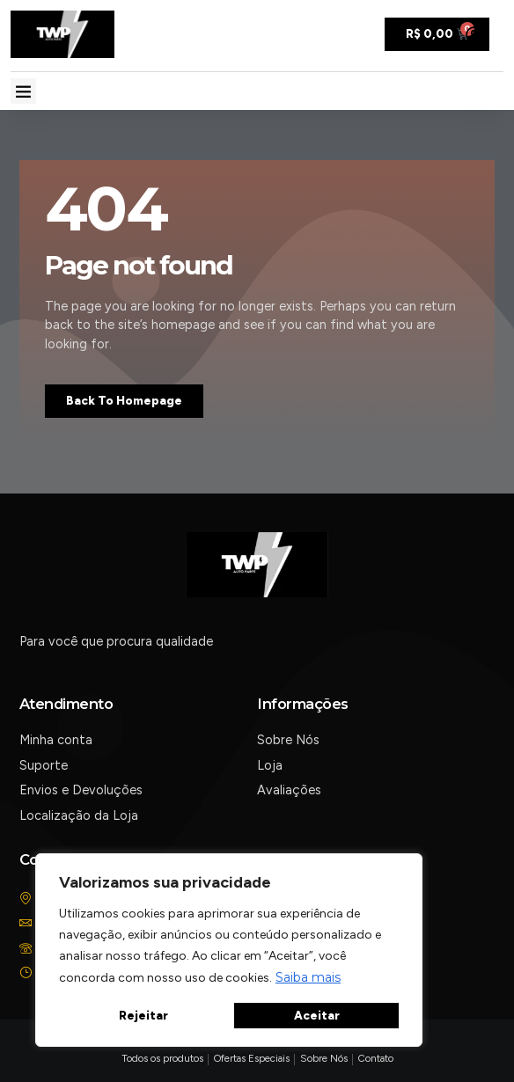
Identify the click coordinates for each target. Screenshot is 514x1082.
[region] (228, 950)
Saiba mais (308, 977)
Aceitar (317, 1015)
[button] (23, 91)
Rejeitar (143, 1015)
